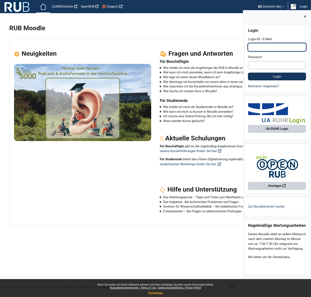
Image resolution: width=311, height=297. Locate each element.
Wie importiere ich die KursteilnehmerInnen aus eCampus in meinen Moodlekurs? (174, 94)
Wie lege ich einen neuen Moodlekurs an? (162, 82)
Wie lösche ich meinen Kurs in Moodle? (161, 102)
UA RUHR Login (277, 132)
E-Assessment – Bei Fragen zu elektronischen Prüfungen (173, 238)
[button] (271, 6)
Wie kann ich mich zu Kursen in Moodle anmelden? (169, 123)
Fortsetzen (155, 293)
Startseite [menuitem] (43, 6)
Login (304, 6)
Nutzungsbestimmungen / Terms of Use (133, 287)
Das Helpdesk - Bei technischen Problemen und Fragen (172, 229)
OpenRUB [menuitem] (87, 6)
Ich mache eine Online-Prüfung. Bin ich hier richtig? (169, 128)
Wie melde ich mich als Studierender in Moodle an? (169, 118)
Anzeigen (275, 189)
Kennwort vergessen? (263, 89)
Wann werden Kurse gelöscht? (154, 133)
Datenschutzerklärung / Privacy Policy (179, 287)
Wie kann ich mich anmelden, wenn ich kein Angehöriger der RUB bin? (177, 75)
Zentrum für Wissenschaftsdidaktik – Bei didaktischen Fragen (177, 234)
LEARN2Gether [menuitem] (62, 6)
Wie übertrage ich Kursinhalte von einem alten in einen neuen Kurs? (181, 87)
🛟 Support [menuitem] (110, 6)
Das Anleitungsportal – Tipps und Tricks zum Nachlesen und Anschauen (174, 221)
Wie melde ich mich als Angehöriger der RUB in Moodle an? (175, 68)
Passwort (255, 60)
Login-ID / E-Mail (260, 42)
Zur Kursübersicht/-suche (266, 209)
